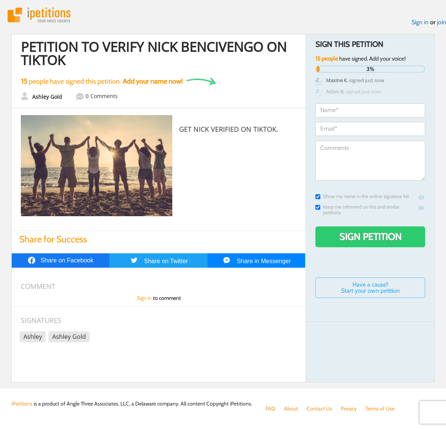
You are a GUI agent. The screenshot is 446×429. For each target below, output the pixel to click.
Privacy (349, 408)
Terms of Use (380, 408)
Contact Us (319, 408)
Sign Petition (370, 236)
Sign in (420, 22)
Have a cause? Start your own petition (370, 287)
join (441, 22)
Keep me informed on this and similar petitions (357, 209)
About (291, 408)
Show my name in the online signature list (362, 196)
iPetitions (39, 15)
